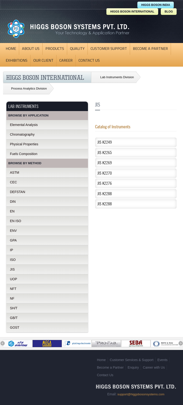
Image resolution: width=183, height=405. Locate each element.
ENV (13, 231)
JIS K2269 (104, 162)
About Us (30, 49)
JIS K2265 (104, 152)
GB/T (14, 318)
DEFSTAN (17, 192)
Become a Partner (150, 49)
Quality (77, 49)
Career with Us (154, 366)
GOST (14, 327)
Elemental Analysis (24, 125)
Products (54, 49)
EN (12, 211)
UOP (13, 279)
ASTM (14, 172)
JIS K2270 (104, 173)
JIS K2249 (104, 142)
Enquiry (133, 366)
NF (12, 298)
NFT (13, 289)
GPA (13, 240)
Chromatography (22, 134)
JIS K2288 (104, 193)
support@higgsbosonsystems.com (140, 392)
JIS (12, 269)
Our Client (43, 61)
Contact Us (89, 61)
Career (66, 61)
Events (162, 358)
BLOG (169, 11)
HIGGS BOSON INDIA (155, 5)
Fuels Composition (23, 154)
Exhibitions (16, 61)
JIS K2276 (104, 183)
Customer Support (109, 49)
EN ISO (15, 221)
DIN (13, 201)
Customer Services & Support (131, 358)
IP (11, 250)
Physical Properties (24, 144)
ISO (13, 260)
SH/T (13, 308)
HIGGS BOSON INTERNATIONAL (132, 11)
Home (11, 49)
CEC (13, 182)
